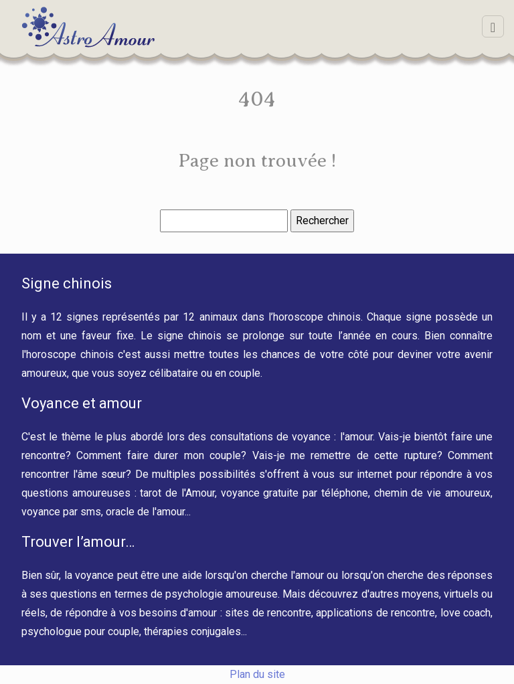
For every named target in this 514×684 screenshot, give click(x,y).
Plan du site (257, 674)
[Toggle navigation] (493, 26)
